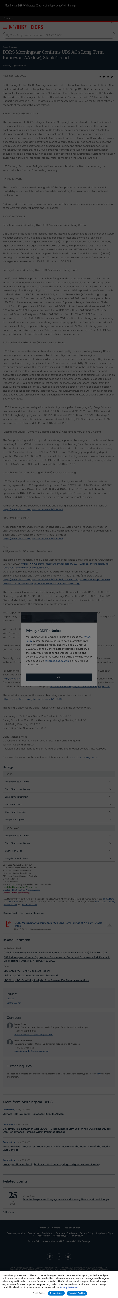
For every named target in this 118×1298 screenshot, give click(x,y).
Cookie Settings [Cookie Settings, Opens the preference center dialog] (39, 1293)
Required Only (56, 1293)
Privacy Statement (69, 1287)
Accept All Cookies (77, 1293)
